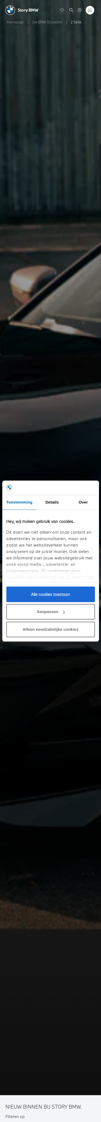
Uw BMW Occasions (47, 22)
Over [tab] (83, 502)
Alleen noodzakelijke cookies (51, 629)
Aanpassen (51, 611)
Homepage (15, 22)
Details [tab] (52, 502)
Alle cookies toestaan (50, 594)
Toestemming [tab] (19, 502)
